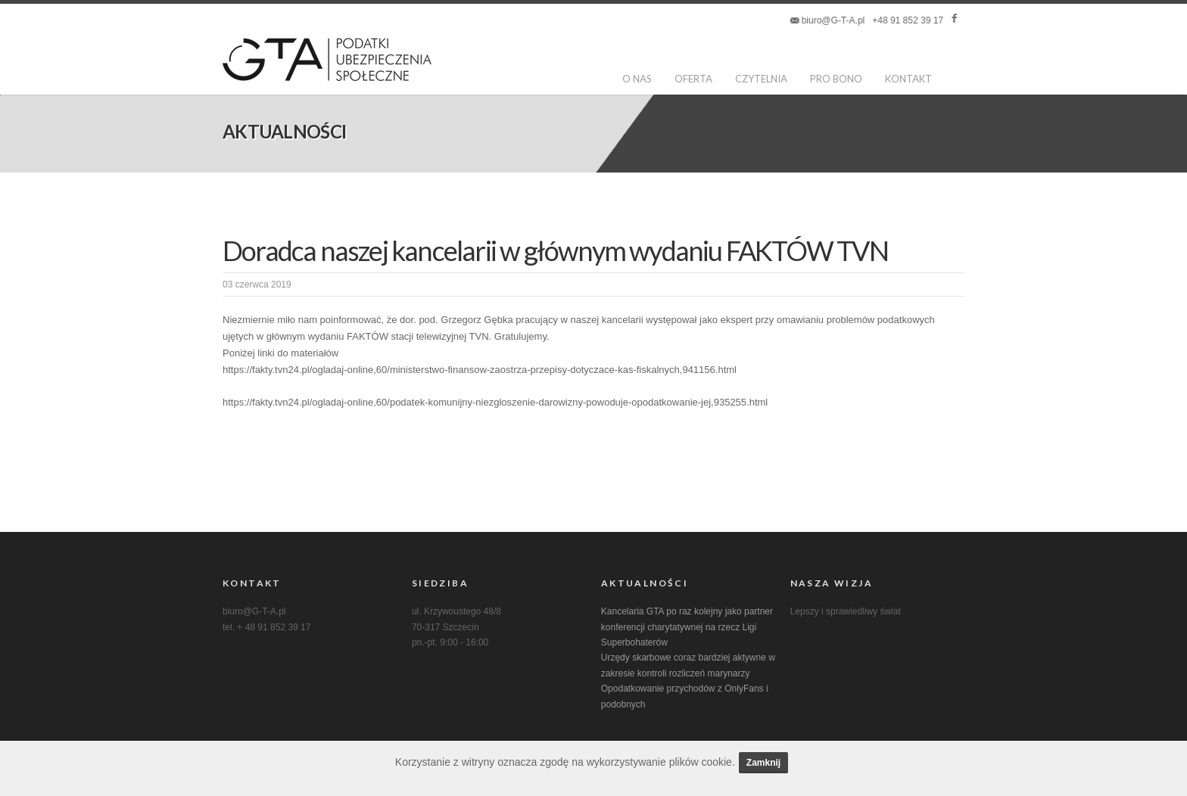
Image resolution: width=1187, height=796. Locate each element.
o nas (637, 79)
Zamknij (763, 762)
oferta (693, 79)
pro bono (836, 79)
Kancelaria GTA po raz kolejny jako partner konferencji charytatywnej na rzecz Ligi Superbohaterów (687, 627)
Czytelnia (761, 79)
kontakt (908, 79)
